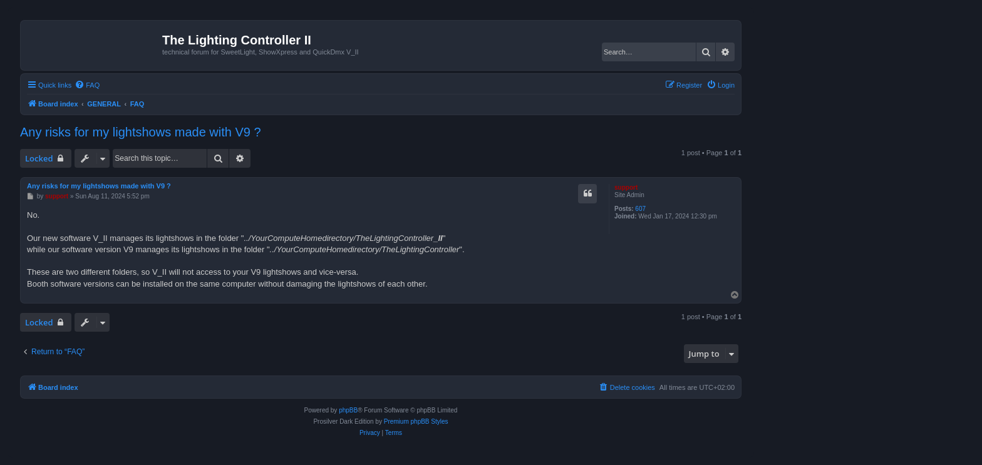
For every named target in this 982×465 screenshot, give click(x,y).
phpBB (348, 410)
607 (640, 208)
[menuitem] (87, 85)
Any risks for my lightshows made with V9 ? (140, 132)
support (626, 187)
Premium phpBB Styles (416, 421)
